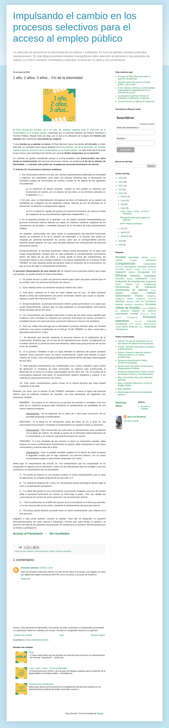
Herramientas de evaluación (135, 287)
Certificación (150, 260)
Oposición (144, 308)
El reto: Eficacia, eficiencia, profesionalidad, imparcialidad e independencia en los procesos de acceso (136, 90)
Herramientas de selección (131, 290)
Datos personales (149, 269)
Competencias (125, 263)
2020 (120, 178)
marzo (124, 200)
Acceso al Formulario (28, 533)
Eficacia (120, 275)
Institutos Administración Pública (135, 294)
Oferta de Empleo (42, 551)
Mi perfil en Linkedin (145, 407)
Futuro (118, 284)
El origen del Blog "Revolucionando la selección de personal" (134, 77)
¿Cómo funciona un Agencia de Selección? (136, 101)
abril (123, 204)
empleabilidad (150, 276)
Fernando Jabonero (30, 568)
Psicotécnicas (121, 324)
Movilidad (128, 304)
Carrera (118, 260)
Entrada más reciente (23, 635)
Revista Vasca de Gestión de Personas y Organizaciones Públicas (135, 367)
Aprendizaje (134, 257)
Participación (144, 314)
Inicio (61, 635)
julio (123, 228)
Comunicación (150, 264)
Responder (25, 579)
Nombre (122, 138)
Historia (153, 290)
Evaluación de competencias (130, 281)
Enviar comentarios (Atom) (36, 640)
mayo (123, 208)
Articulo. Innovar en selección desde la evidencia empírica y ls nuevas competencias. (134, 354)
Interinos (30, 551)
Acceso (23, 551)
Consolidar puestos (123, 269)
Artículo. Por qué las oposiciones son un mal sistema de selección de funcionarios (135, 342)
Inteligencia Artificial (124, 299)
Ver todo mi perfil (131, 421)
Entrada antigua (98, 635)
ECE (154, 272)
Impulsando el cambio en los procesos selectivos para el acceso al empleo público (74, 27)
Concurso (119, 267)
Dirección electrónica (128, 127)
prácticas (118, 317)
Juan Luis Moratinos (136, 417)
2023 (120, 189)
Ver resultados (59, 533)
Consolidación (130, 267)
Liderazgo (129, 301)
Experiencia (151, 281)
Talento (140, 327)
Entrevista (119, 278)
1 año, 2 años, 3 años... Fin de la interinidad (48, 668)
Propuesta (151, 321)
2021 (120, 182)
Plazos (52, 551)
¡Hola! (31, 652)
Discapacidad (143, 272)
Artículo (144, 257)
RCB (131, 324)
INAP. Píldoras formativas (131, 223)
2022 (120, 185)
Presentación (132, 317)
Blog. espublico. (125, 389)
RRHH (125, 327)
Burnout (153, 257)
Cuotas (137, 269)
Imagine (134, 293)
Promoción (138, 321)
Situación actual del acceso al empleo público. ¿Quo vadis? (134, 83)
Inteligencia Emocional (146, 299)
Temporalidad (150, 327)
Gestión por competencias (140, 284)
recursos (138, 324)
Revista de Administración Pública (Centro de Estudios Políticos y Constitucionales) (136, 373)
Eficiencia (135, 275)
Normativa (150, 304)
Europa (153, 279)
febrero (124, 196)
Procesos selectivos (63, 551)
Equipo (130, 279)
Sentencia (133, 327)
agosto (124, 232)
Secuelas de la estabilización (41, 684)
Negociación (138, 304)
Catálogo (133, 260)
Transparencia (121, 329)
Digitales (132, 272)
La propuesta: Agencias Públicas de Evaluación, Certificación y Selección (134, 97)
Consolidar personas (146, 267)
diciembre (125, 236)
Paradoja (134, 314)
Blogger (100, 713)
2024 (120, 193)
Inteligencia (151, 296)
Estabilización (141, 278)
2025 (120, 241)
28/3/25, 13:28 (46, 568)
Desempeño (120, 272)
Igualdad (119, 293)
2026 (120, 245)
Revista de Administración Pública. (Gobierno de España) (133, 361)
